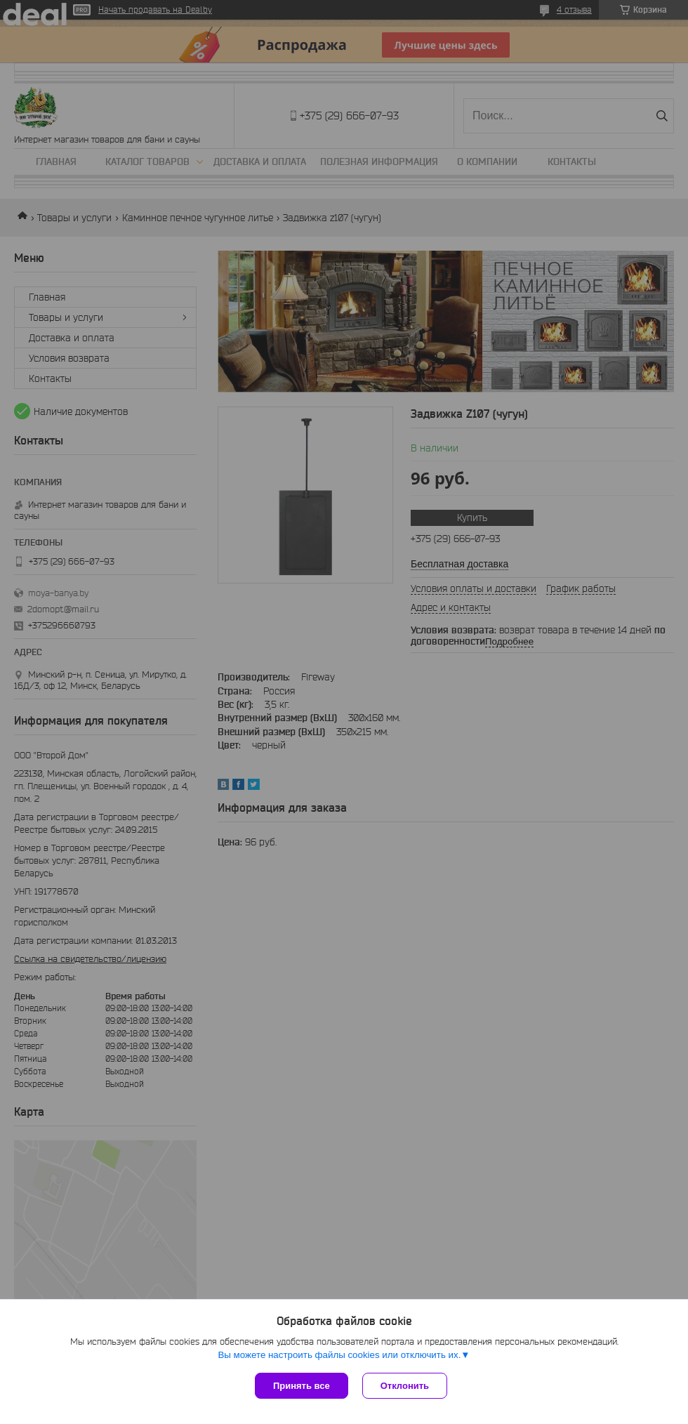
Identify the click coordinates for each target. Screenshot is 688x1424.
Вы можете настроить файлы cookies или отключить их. (339, 1355)
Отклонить (405, 1385)
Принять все (301, 1385)
